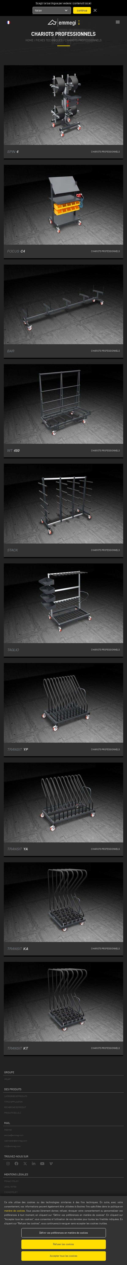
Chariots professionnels (83, 40)
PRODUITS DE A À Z (12, 1113)
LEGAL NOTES (10, 1187)
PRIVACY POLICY (11, 1181)
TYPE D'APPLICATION (13, 1102)
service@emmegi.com (13, 1135)
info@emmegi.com (12, 1146)
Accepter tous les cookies (63, 1255)
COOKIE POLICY (11, 1192)
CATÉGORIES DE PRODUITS (15, 1096)
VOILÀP (7, 1079)
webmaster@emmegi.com (15, 1141)
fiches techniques (49, 40)
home (29, 40)
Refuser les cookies (63, 1244)
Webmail (8, 1130)
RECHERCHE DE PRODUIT (15, 1107)
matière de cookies (14, 1210)
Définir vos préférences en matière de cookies (63, 1232)
